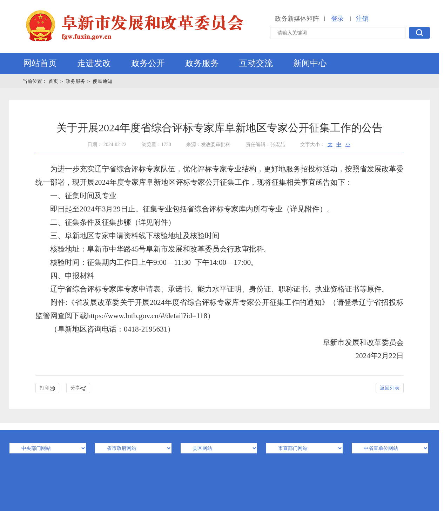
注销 (362, 18)
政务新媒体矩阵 (297, 18)
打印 (47, 388)
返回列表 (389, 388)
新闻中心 (310, 63)
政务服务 (202, 63)
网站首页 (40, 63)
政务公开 (148, 63)
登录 (337, 18)
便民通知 (102, 81)
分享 (78, 388)
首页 (54, 81)
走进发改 (94, 63)
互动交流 (256, 63)
